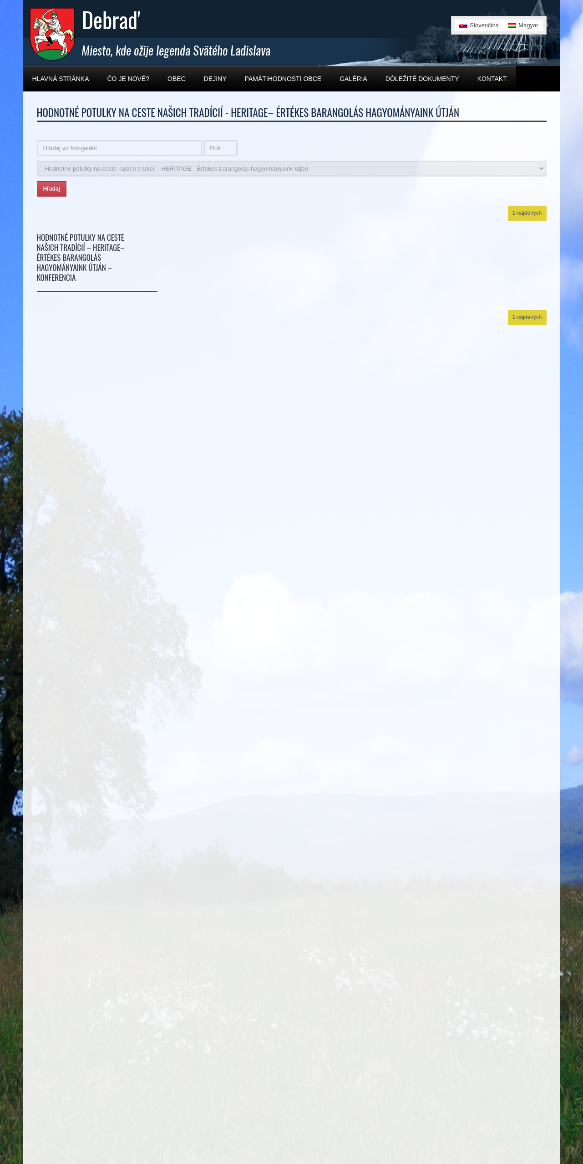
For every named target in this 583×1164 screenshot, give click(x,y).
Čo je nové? (128, 78)
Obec (176, 78)
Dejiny (215, 78)
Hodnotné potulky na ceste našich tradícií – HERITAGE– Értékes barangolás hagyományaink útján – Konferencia (81, 257)
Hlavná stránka (60, 78)
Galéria (353, 78)
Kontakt (492, 78)
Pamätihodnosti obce (283, 78)
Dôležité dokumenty (422, 78)
